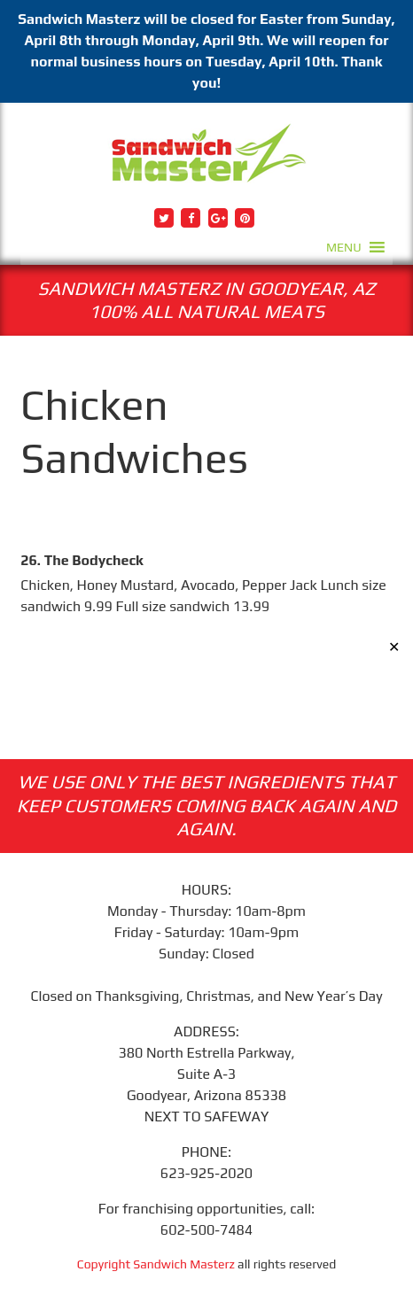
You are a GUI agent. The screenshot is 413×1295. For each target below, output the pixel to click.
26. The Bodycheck (81, 560)
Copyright (105, 1264)
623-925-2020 (206, 1173)
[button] (344, 247)
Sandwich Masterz (184, 1264)
